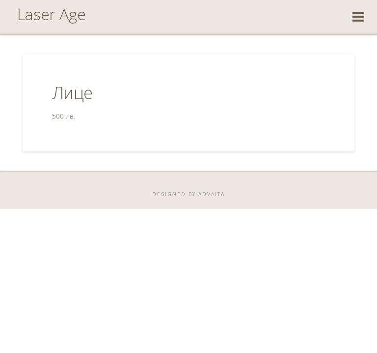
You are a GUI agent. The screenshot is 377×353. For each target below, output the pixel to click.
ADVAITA (210, 194)
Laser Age (51, 14)
